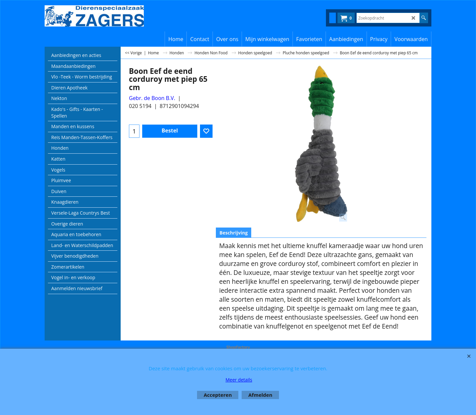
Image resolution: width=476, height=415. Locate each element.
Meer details (238, 380)
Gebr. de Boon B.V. (152, 98)
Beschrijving (233, 233)
